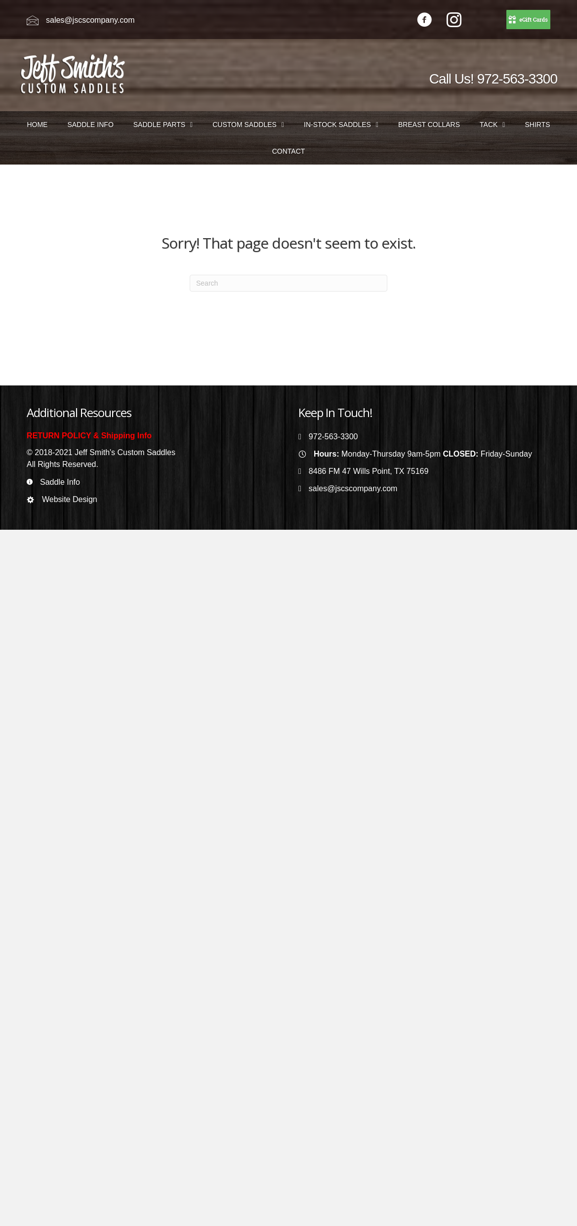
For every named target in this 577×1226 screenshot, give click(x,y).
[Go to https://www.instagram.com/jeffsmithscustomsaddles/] (454, 21)
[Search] (288, 283)
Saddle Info (60, 482)
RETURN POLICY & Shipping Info (89, 435)
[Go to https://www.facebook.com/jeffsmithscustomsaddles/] (424, 21)
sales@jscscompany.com (90, 20)
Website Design (69, 499)
